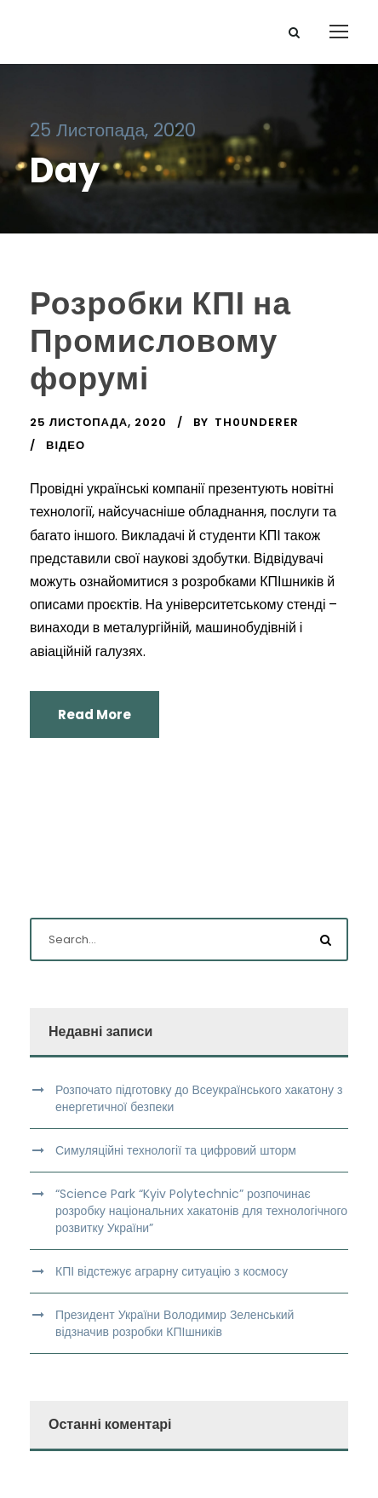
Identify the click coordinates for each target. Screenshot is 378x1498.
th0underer (257, 422)
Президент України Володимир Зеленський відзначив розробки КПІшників (174, 1323)
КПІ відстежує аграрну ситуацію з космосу (171, 1271)
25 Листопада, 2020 (98, 422)
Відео (65, 445)
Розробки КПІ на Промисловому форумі (160, 341)
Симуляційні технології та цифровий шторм (175, 1150)
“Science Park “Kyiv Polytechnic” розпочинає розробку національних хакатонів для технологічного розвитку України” (201, 1210)
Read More (94, 714)
